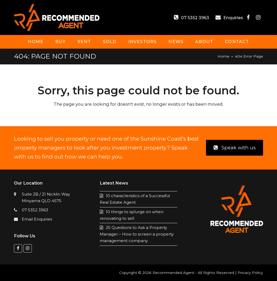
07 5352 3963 (195, 17)
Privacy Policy (250, 272)
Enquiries (233, 17)
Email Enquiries (37, 219)
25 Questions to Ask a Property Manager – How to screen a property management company (137, 234)
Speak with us (235, 148)
